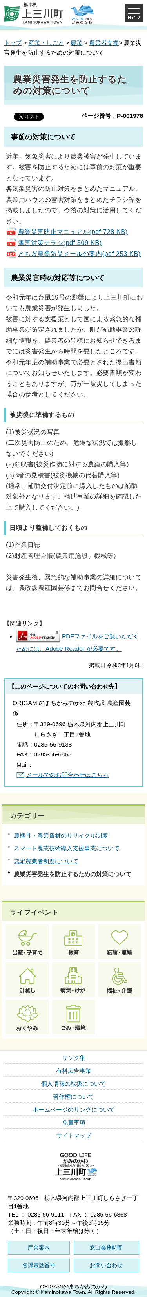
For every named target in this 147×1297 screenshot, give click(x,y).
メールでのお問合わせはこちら (67, 774)
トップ (13, 42)
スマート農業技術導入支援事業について (67, 848)
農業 (76, 42)
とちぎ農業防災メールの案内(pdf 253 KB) (73, 253)
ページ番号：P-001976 (112, 115)
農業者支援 (104, 42)
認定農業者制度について (46, 861)
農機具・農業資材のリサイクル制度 (61, 835)
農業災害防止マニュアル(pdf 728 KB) (67, 231)
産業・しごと (46, 42)
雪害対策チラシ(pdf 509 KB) (54, 242)
